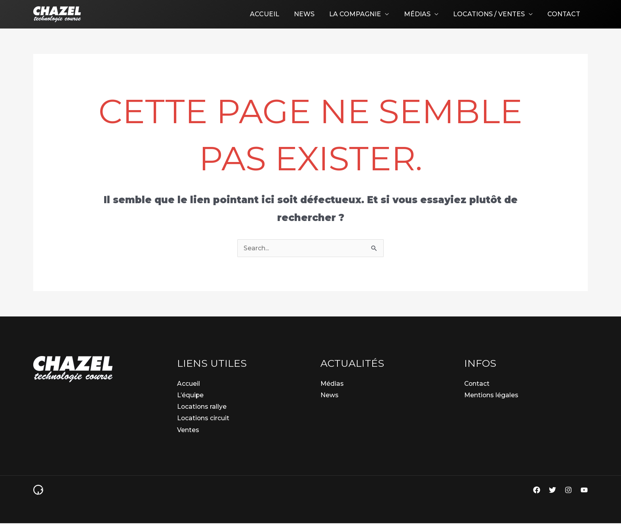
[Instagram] (568, 490)
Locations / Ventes (492, 14)
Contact (565, 14)
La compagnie (363, 14)
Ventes (188, 430)
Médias (422, 14)
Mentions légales (491, 395)
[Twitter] (552, 490)
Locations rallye (202, 407)
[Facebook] (536, 490)
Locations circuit (203, 419)
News (313, 14)
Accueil (276, 14)
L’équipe (190, 395)
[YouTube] (584, 490)
